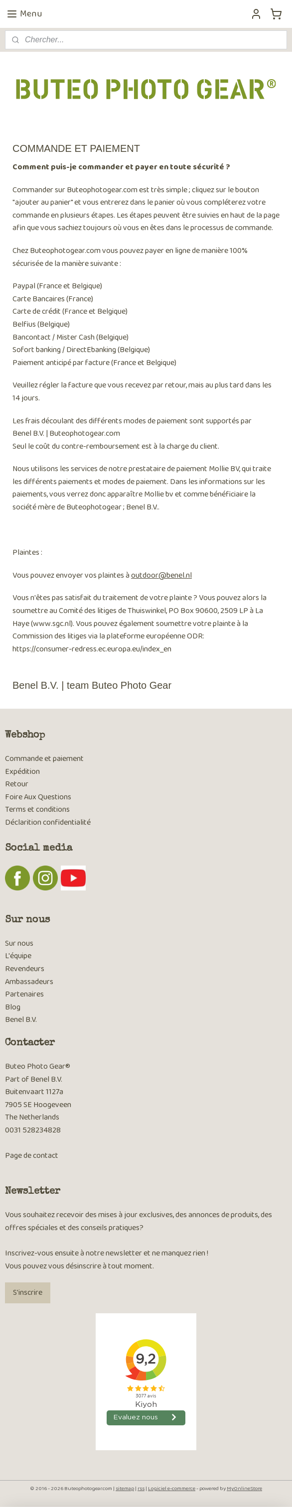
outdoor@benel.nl (161, 575)
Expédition (22, 771)
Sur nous (19, 943)
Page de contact (31, 1155)
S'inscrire (27, 1292)
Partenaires (24, 994)
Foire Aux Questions (38, 797)
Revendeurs (24, 969)
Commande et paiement (44, 759)
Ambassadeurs (29, 982)
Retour (16, 784)
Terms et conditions (37, 809)
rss (141, 1488)
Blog (12, 1007)
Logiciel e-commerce (171, 1488)
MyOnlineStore (244, 1488)
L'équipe (18, 956)
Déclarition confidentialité (48, 822)
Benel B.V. (21, 1019)
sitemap (125, 1488)
